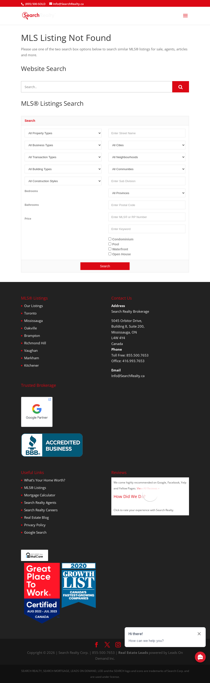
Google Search (35, 532)
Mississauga (33, 320)
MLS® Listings (35, 487)
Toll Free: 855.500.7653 (130, 355)
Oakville (30, 328)
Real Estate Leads (133, 652)
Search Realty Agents (40, 502)
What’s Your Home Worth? (44, 480)
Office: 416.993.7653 (128, 361)
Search (105, 266)
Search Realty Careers (41, 510)
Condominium (120, 239)
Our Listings (33, 305)
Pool (113, 244)
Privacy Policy (35, 525)
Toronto (30, 313)
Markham (31, 358)
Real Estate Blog (36, 517)
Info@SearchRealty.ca (128, 375)
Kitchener (31, 365)
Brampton (32, 335)
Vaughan (31, 350)
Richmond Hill (35, 343)
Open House (119, 254)
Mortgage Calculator (39, 495)
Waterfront (118, 249)
